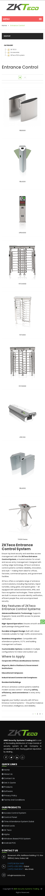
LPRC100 (22, 437)
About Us (7, 774)
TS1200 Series (22, 539)
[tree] (22, 52)
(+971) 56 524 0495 (16, 863)
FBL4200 (22, 181)
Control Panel (9, 817)
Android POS (9, 843)
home (4, 25)
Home (6, 770)
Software (7, 791)
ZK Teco (7, 830)
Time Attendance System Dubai (18, 822)
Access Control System (14, 813)
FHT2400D (22, 284)
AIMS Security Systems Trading (26, 889)
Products (7, 787)
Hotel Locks (8, 826)
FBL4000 (22, 488)
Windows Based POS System (16, 839)
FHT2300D (22, 386)
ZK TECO (11, 49)
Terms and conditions (13, 800)
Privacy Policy (9, 796)
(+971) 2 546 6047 (15, 869)
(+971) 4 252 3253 (15, 866)
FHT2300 (22, 335)
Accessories (13, 52)
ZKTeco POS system (16, 55)
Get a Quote (9, 783)
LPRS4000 (22, 232)
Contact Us (8, 778)
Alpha (5, 834)
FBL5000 (22, 130)
